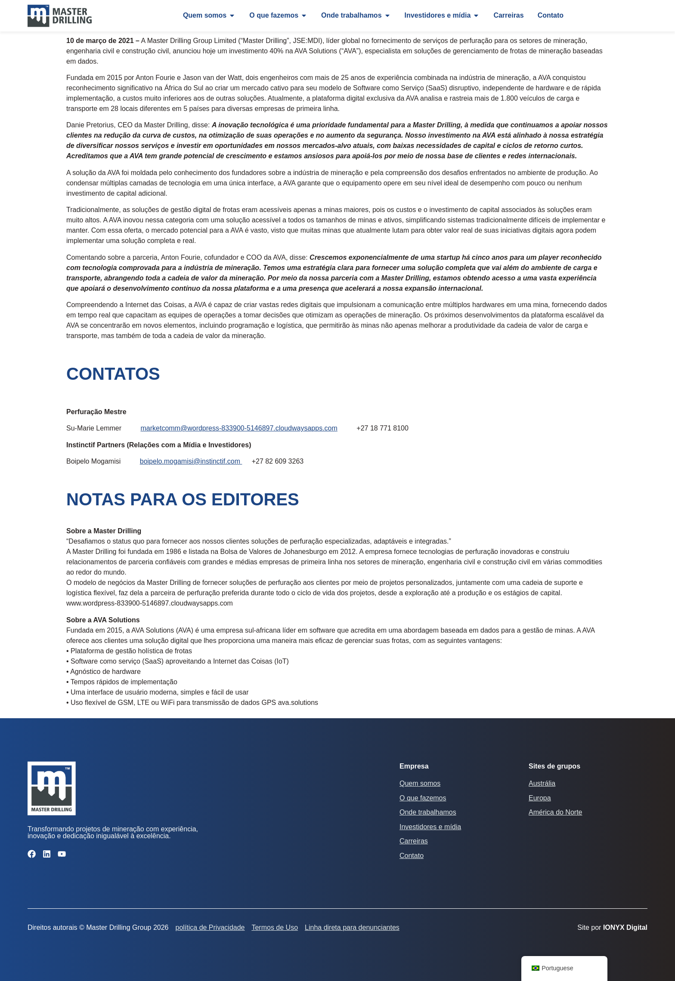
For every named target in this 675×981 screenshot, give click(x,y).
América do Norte (555, 812)
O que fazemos (422, 798)
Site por (612, 927)
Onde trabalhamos (427, 812)
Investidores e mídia (430, 826)
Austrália (542, 783)
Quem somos (419, 783)
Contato (411, 855)
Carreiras (413, 841)
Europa (540, 798)
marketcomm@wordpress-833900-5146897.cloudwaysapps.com (238, 428)
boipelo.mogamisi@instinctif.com (191, 461)
